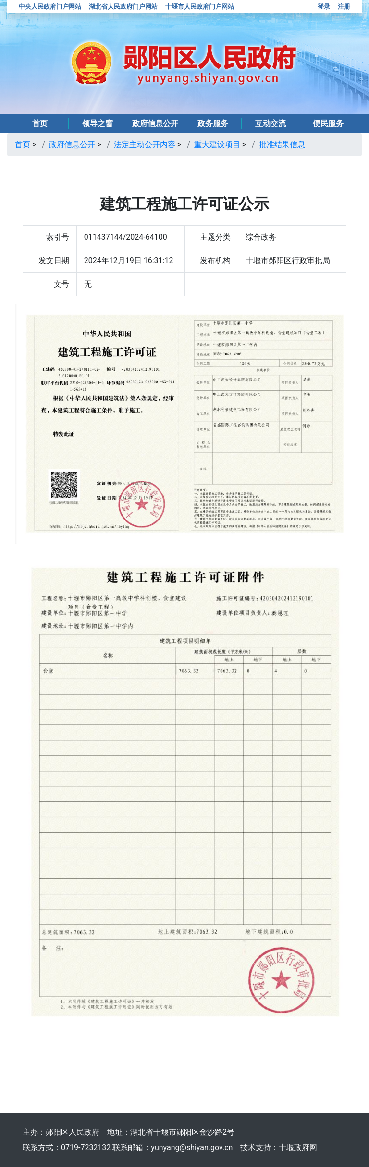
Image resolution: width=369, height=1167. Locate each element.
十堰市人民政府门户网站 (199, 6)
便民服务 (328, 123)
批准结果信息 (282, 144)
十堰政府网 (298, 1147)
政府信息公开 (155, 123)
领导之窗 (97, 123)
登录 (324, 6)
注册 (344, 6)
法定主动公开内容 (144, 144)
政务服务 (212, 123)
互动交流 (270, 123)
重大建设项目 (217, 144)
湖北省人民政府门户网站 (123, 6)
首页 (40, 123)
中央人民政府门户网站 (50, 6)
